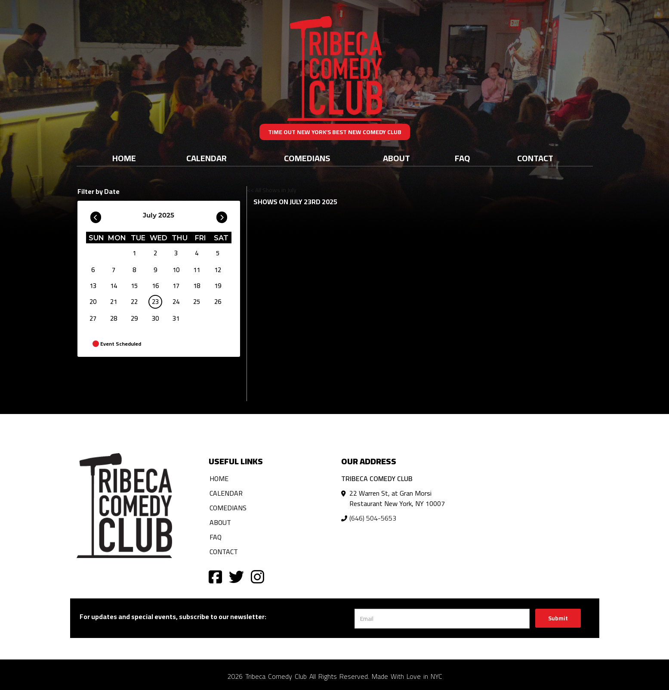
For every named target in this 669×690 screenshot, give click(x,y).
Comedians (307, 158)
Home (124, 158)
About (396, 158)
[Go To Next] (221, 215)
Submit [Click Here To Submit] (558, 618)
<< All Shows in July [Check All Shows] (271, 190)
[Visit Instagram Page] (257, 576)
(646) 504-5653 (372, 518)
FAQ (462, 158)
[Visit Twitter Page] (236, 576)
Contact (535, 158)
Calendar (206, 158)
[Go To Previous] (95, 215)
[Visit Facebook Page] (215, 576)
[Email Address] (442, 619)
